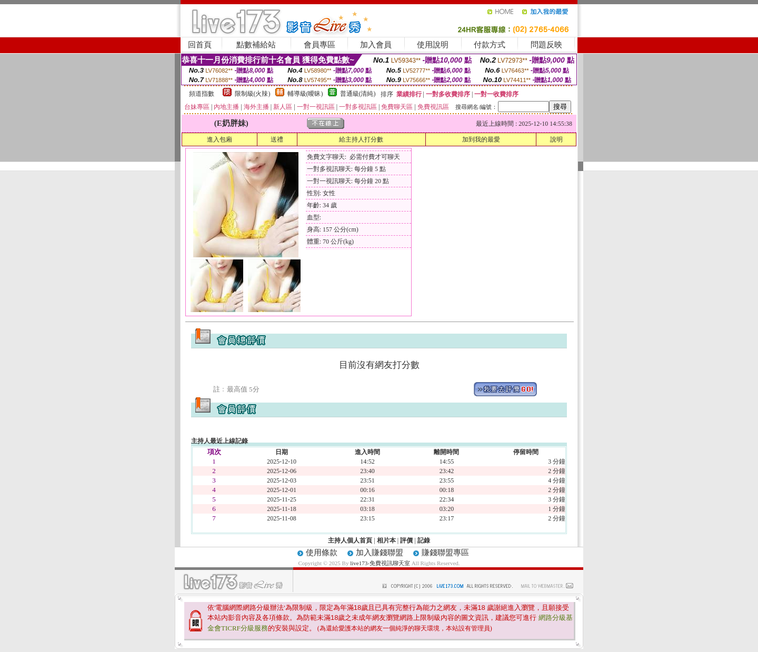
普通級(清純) (358, 93)
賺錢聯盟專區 (445, 552)
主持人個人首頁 (350, 540)
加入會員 (376, 45)
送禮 (277, 139)
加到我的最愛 (481, 139)
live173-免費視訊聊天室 (380, 563)
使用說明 (432, 45)
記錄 (423, 540)
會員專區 (319, 45)
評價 (406, 540)
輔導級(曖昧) (305, 93)
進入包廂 (219, 139)
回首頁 (200, 45)
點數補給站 (256, 45)
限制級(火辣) (253, 93)
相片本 (386, 540)
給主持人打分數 (361, 139)
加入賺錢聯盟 (379, 552)
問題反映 (546, 45)
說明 (556, 139)
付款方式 (489, 45)
